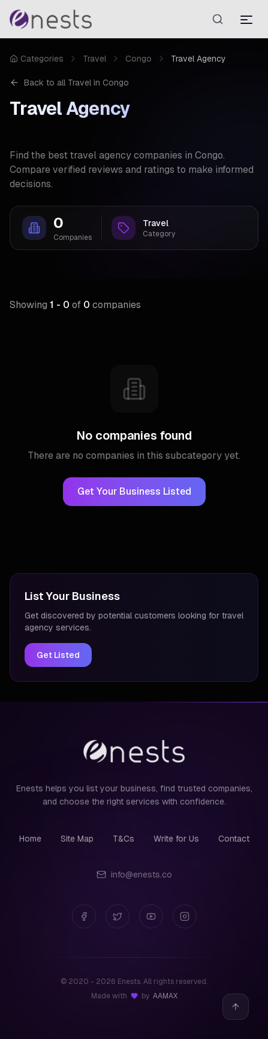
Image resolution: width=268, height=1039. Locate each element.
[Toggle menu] (246, 19)
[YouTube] (151, 916)
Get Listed (58, 655)
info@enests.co (134, 874)
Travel (94, 58)
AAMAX (165, 996)
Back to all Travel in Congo (69, 82)
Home (30, 838)
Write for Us (176, 838)
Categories (37, 58)
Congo (138, 58)
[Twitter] (118, 916)
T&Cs (123, 838)
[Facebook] (84, 916)
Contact (233, 838)
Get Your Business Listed (134, 491)
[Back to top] (235, 1007)
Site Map (77, 838)
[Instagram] (185, 916)
